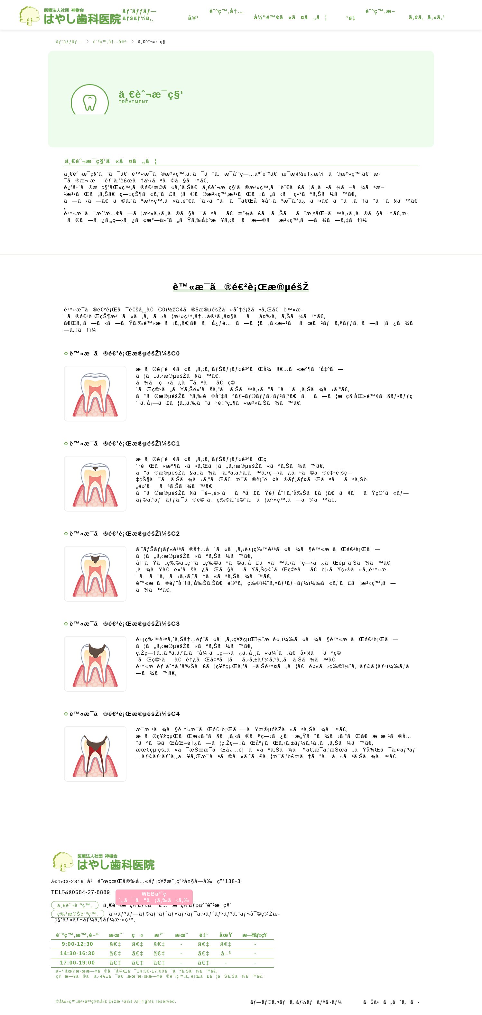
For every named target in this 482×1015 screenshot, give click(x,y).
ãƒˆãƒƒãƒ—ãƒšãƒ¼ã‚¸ (140, 14)
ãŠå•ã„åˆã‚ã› (391, 1002)
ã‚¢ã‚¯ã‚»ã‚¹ (427, 17)
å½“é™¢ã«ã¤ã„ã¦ (290, 17)
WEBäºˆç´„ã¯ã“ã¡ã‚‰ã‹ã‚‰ (154, 897)
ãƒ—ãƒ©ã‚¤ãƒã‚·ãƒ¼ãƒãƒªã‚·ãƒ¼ (296, 1002)
